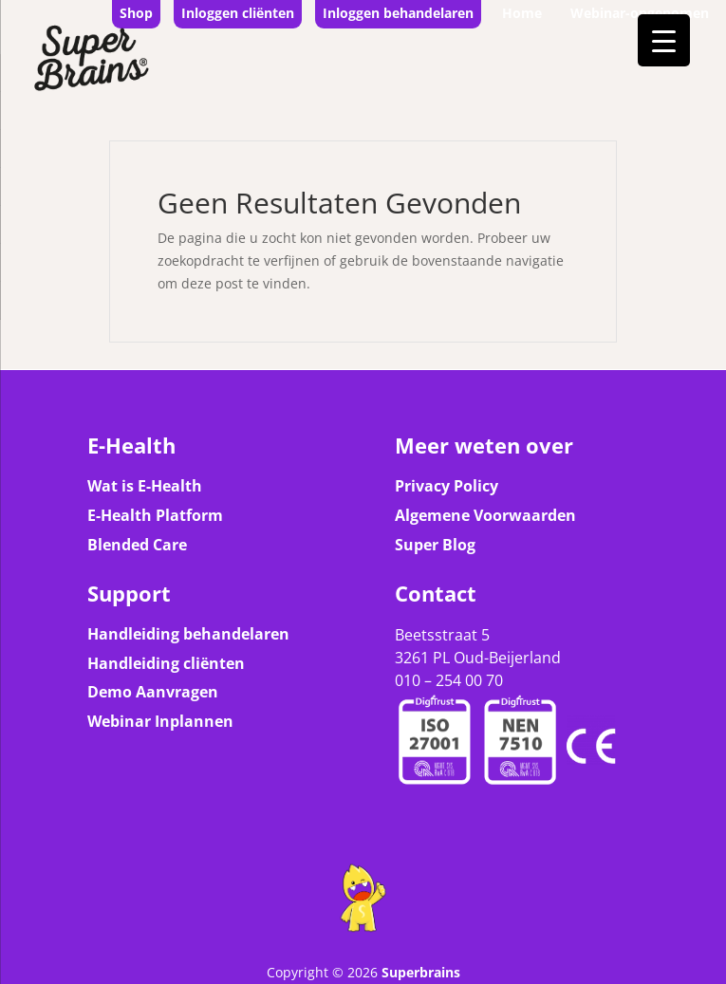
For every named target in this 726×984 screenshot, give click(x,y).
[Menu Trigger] (664, 40)
